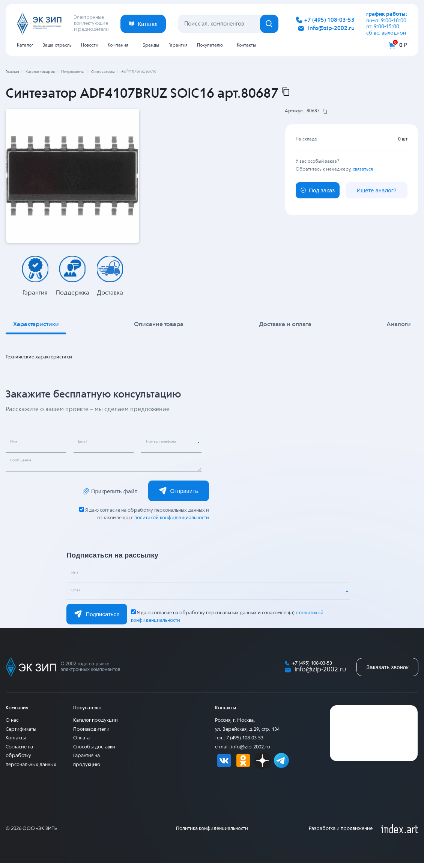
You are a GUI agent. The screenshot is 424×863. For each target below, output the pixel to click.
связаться (363, 169)
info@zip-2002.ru (331, 28)
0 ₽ (403, 45)
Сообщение (24, 461)
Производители (91, 729)
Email (85, 442)
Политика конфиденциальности (212, 828)
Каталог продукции (95, 720)
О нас (12, 720)
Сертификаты (21, 729)
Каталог (25, 45)
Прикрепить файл (110, 491)
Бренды (151, 45)
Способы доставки (94, 747)
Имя (15, 442)
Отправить (178, 490)
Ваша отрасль (57, 45)
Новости (89, 45)
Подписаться (96, 614)
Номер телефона (165, 442)
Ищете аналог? (376, 190)
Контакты (246, 45)
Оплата (81, 738)
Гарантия (178, 45)
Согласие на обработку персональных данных (31, 756)
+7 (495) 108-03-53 (329, 20)
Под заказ (318, 190)
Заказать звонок (387, 667)
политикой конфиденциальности (171, 517)
